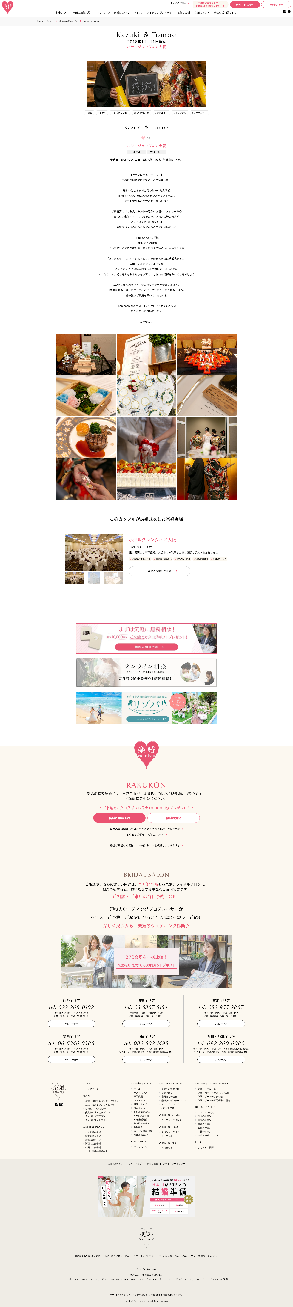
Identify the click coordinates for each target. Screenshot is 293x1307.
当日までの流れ (169, 1096)
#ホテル (102, 112)
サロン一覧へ (71, 1023)
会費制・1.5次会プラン (97, 1108)
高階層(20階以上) (142, 1112)
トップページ (92, 1089)
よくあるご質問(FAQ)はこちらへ (145, 834)
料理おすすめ (140, 1104)
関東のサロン (204, 1120)
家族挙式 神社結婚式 (152, 1274)
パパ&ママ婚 (167, 1108)
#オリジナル (180, 112)
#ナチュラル (161, 112)
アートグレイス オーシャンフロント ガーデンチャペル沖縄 (198, 1279)
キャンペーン (140, 1147)
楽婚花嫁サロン (116, 1163)
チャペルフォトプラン (96, 1120)
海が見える (139, 1108)
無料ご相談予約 (245, 5)
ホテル (137, 1089)
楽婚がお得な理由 (170, 1089)
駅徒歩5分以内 (141, 1134)
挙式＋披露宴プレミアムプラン (101, 1105)
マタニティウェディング (173, 1104)
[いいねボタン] (143, 138)
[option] (94, 552)
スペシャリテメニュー (172, 1132)
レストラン (139, 1100)
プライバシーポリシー (174, 1163)
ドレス (138, 12)
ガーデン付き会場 (143, 1131)
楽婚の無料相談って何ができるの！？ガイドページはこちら (145, 829)
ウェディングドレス (171, 1120)
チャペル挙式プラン (95, 1116)
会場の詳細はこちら (159, 571)
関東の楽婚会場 (93, 1136)
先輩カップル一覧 (207, 1089)
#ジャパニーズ (199, 112)
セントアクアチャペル (76, 1279)
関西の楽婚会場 (93, 1143)
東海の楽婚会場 (93, 1140)
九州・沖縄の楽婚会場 (96, 1151)
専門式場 (138, 1096)
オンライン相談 (206, 1112)
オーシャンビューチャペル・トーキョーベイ (113, 1279)
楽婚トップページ (45, 21)
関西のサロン (204, 1128)
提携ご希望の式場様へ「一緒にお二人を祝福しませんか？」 (145, 845)
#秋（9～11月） (120, 112)
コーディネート (169, 1136)
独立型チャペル (141, 1123)
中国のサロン (204, 1131)
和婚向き (138, 1127)
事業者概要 (152, 1163)
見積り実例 (183, 12)
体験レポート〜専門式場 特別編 (214, 1100)
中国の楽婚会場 (93, 1147)
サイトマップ (135, 1163)
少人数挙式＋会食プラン (97, 1112)
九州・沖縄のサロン (208, 1135)
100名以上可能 (141, 1115)
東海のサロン (204, 1124)
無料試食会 (276, 5)
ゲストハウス (140, 1093)
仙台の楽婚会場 (93, 1132)
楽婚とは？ (167, 1093)
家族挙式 (134, 1274)
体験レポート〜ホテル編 (210, 1096)
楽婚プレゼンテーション (173, 1100)
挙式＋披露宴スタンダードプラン (102, 1101)
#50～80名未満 (141, 112)
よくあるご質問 (178, 3)
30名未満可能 (140, 1119)
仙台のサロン (204, 1116)
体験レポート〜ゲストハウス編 (213, 1093)
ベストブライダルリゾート (152, 1279)
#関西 (89, 112)
